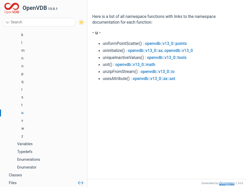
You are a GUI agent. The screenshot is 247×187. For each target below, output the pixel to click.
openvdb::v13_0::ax (145, 50)
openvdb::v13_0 (178, 50)
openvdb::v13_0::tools (166, 57)
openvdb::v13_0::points (166, 43)
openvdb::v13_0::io (157, 71)
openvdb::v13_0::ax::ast (154, 78)
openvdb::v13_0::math (135, 64)
